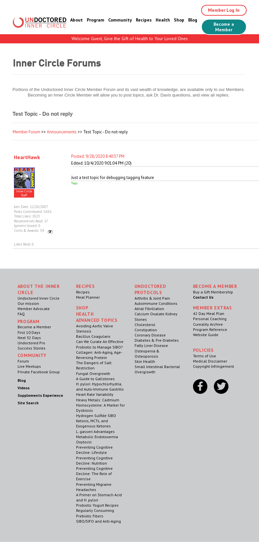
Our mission (28, 303)
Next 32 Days (29, 337)
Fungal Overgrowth (93, 373)
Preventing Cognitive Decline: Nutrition (94, 460)
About (76, 20)
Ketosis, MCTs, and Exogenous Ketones (93, 423)
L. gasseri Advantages (95, 431)
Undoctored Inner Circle (38, 298)
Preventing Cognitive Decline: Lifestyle (94, 450)
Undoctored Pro (31, 342)
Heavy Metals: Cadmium (97, 399)
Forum (23, 361)
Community (120, 20)
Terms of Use (204, 355)
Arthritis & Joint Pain (152, 298)
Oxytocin (84, 441)
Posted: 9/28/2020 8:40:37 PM (97, 156)
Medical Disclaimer (210, 361)
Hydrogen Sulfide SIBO (96, 415)
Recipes (144, 20)
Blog (192, 20)
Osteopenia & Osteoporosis (147, 354)
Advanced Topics (97, 320)
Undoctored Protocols (150, 289)
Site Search (28, 402)
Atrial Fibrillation (149, 308)
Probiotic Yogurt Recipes (97, 505)
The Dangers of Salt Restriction (93, 365)
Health (163, 20)
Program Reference (210, 329)
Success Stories (31, 348)
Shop (179, 20)
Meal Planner (88, 297)
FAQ (21, 313)
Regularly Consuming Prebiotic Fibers (95, 513)
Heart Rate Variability (94, 394)
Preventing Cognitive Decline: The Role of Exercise (94, 473)
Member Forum (26, 132)
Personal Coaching (210, 318)
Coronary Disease (150, 335)
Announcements (62, 132)
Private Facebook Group (39, 371)
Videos (24, 387)
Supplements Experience (40, 395)
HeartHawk (27, 157)
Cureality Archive (208, 324)
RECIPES (85, 286)
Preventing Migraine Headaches (93, 487)
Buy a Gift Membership (213, 292)
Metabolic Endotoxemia (97, 436)
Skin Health (145, 361)
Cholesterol (145, 324)
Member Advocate (34, 308)
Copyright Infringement (213, 366)
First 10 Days (29, 332)
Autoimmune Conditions (156, 303)
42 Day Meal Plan (208, 313)
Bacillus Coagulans (93, 336)
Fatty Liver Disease (151, 345)
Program (95, 20)
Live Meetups (29, 366)
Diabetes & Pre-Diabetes (157, 340)
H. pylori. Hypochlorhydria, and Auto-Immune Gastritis (100, 386)
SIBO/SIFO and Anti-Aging (98, 521)
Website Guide (205, 334)
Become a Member (224, 27)
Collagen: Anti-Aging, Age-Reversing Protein (99, 355)
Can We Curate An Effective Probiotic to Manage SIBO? (99, 344)
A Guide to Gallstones (95, 378)
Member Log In (224, 10)
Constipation (146, 329)
